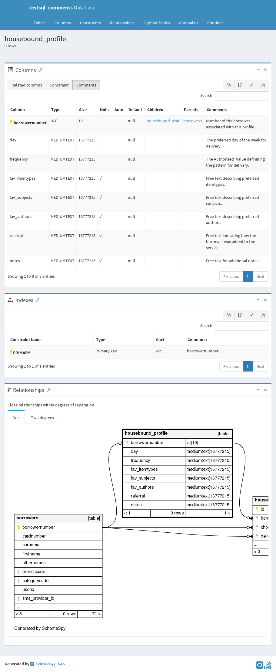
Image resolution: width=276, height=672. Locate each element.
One (16, 417)
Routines (215, 22)
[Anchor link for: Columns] (39, 69)
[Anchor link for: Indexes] (36, 299)
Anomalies (188, 22)
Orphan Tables (157, 22)
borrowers (192, 121)
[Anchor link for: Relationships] (47, 389)
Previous (231, 276)
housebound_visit (163, 121)
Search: (234, 95)
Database (62, 7)
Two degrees (42, 417)
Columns (63, 22)
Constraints (90, 22)
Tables (42, 22)
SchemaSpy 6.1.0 (47, 664)
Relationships (122, 22)
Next (260, 276)
